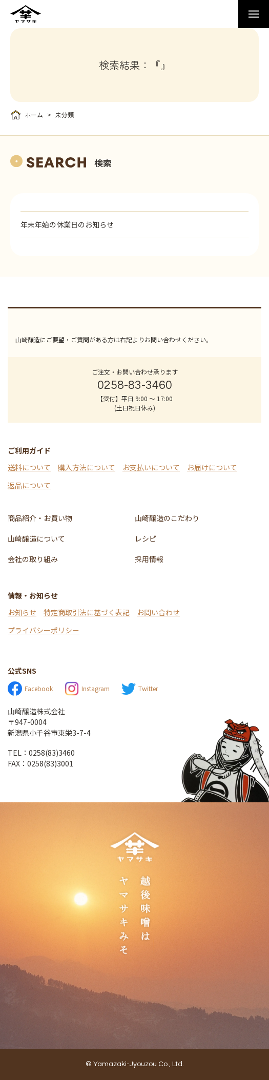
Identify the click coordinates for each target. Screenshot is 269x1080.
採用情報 (149, 559)
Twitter (139, 689)
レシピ (145, 538)
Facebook (30, 688)
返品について (29, 485)
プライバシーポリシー (43, 630)
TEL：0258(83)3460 (41, 752)
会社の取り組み (33, 559)
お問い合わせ (158, 612)
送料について (29, 467)
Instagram (87, 688)
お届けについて (212, 467)
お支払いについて (151, 467)
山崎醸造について (36, 538)
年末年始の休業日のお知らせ (67, 224)
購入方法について (86, 467)
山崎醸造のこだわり (167, 518)
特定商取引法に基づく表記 (87, 612)
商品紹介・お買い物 (40, 518)
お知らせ (22, 612)
